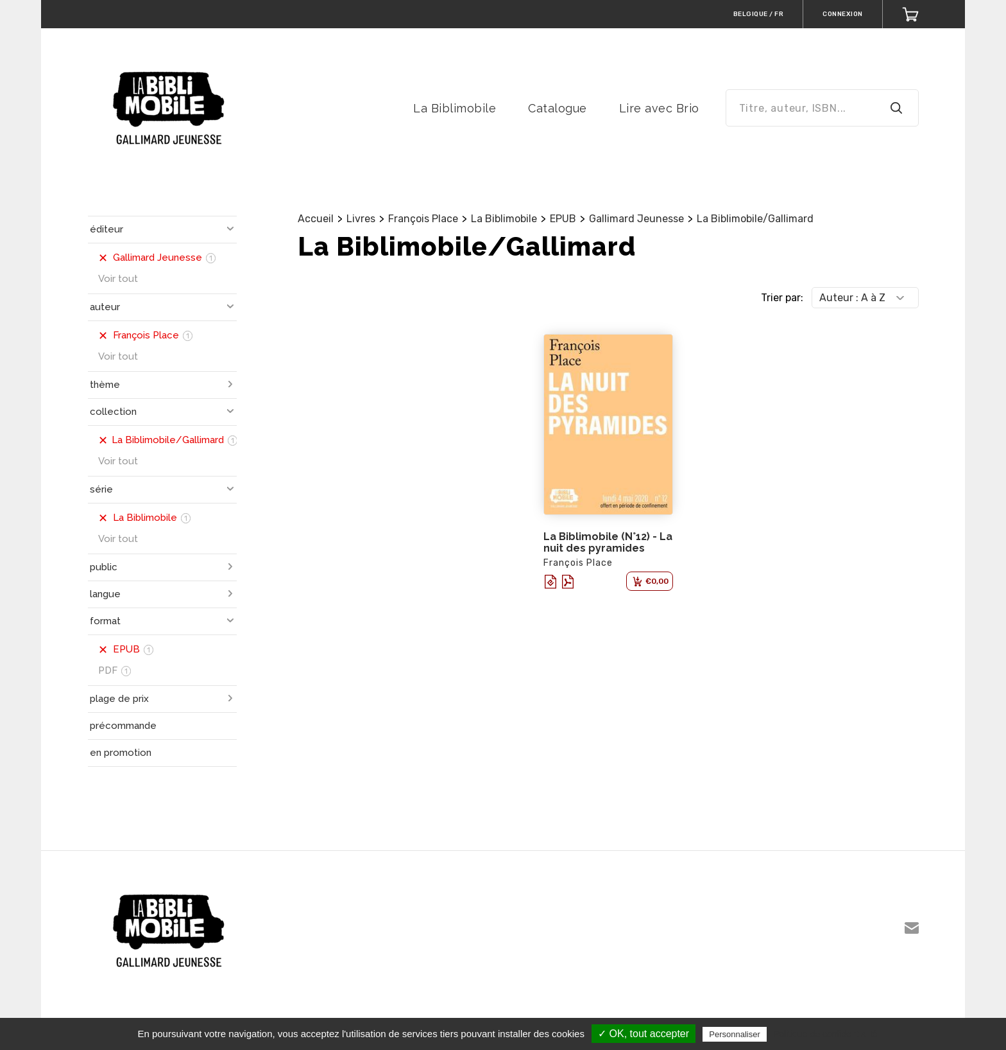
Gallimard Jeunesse (636, 219)
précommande (123, 725)
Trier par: (782, 298)
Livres (360, 219)
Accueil (316, 219)
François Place (423, 219)
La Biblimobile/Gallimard (755, 219)
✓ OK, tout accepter (643, 1033)
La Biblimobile (454, 108)
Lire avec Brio (659, 108)
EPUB (563, 219)
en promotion (120, 752)
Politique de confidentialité (825, 1034)
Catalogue (557, 108)
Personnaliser (734, 1034)
